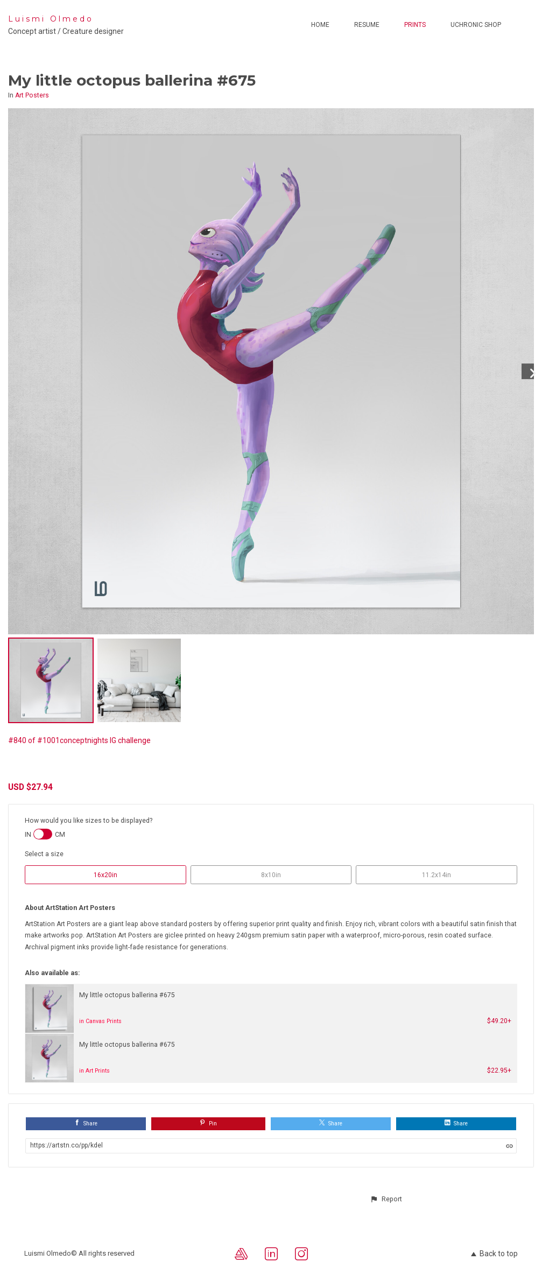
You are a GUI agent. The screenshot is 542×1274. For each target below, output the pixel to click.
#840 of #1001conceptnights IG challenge (79, 740)
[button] (385, 1199)
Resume (366, 25)
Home (320, 25)
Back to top (494, 1253)
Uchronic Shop (476, 25)
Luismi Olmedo (51, 19)
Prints (415, 25)
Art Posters (32, 95)
